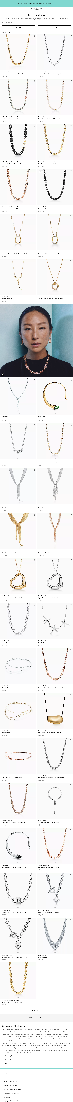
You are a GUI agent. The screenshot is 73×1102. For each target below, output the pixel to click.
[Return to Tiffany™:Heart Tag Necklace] (18, 940)
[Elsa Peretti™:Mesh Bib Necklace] (55, 940)
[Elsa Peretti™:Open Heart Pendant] (18, 580)
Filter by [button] (18, 27)
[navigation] (2, 9)
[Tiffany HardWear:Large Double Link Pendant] (18, 445)
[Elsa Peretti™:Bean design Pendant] (55, 715)
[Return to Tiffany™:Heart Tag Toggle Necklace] (55, 895)
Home (3, 22)
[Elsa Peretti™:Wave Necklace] (18, 670)
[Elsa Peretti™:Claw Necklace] (55, 400)
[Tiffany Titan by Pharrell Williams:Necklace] (18, 146)
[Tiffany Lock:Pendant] (18, 236)
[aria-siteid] (7, 1078)
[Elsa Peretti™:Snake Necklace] (18, 400)
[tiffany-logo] (36, 9)
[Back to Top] (36, 1011)
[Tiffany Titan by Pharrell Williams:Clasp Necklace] (18, 984)
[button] (2, 9)
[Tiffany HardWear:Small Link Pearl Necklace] (55, 445)
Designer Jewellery (10, 22)
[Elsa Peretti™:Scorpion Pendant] (18, 281)
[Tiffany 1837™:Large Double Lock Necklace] (18, 895)
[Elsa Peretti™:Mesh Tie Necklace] (55, 490)
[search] (6, 9)
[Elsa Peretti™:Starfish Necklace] (55, 625)
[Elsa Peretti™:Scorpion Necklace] (55, 805)
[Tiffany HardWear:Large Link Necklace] (55, 191)
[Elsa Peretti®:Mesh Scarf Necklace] (55, 535)
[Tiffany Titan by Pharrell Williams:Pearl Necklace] (55, 101)
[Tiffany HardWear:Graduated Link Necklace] (18, 56)
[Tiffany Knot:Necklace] (18, 760)
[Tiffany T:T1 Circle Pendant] (55, 281)
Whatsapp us (50, 3)
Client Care (5, 1074)
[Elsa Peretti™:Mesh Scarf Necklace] (18, 490)
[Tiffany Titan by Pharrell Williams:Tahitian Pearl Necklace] (18, 101)
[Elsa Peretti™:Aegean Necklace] (18, 625)
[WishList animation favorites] (70, 9)
